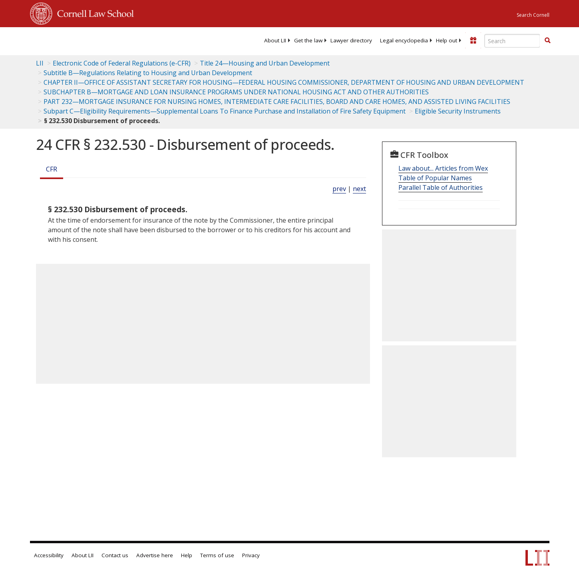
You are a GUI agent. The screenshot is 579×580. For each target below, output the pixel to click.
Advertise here (154, 555)
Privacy (251, 555)
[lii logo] (119, 40)
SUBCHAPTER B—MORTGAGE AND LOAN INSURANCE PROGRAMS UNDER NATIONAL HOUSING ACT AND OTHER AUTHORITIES (236, 92)
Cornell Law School (93, 12)
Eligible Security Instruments (458, 111)
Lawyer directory (351, 40)
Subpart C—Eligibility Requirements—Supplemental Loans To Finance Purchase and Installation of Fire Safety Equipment (225, 111)
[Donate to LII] (473, 40)
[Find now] (547, 40)
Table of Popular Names (435, 177)
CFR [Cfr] (51, 169)
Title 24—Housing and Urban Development (265, 63)
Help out (446, 40)
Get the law (308, 40)
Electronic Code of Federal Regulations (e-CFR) (122, 63)
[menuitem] (275, 40)
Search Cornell (533, 15)
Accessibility (49, 555)
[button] (547, 40)
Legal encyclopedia (404, 40)
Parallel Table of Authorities (440, 187)
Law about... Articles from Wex (443, 168)
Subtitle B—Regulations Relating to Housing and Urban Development (148, 72)
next (359, 188)
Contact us (114, 555)
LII (40, 63)
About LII (275, 40)
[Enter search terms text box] (512, 41)
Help (186, 555)
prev (339, 188)
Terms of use (217, 555)
